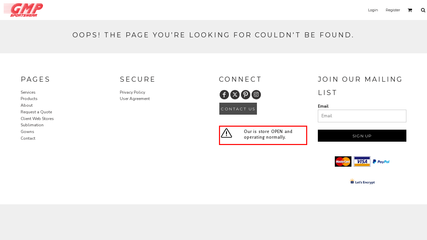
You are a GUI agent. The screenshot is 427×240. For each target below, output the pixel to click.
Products (29, 98)
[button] (410, 10)
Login (373, 10)
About (27, 105)
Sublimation (32, 125)
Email (323, 106)
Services (28, 92)
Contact (28, 138)
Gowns (27, 131)
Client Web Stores (37, 118)
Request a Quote (36, 112)
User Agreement (135, 98)
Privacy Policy (132, 92)
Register (393, 10)
